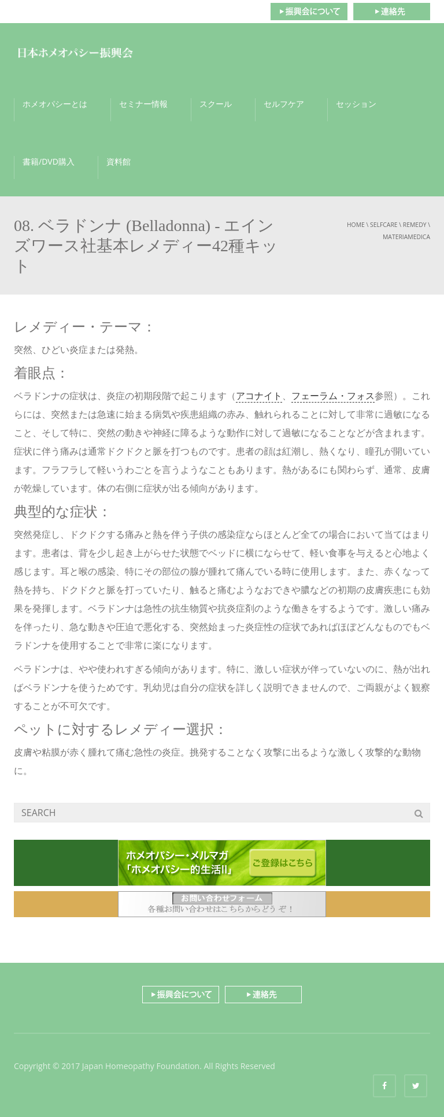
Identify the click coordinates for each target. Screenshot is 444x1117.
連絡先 (391, 11)
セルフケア (284, 103)
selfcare (384, 225)
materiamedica (406, 237)
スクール (215, 103)
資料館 (118, 161)
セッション (356, 103)
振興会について (308, 11)
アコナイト (259, 395)
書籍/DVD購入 (49, 161)
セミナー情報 (143, 103)
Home (356, 225)
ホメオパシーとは (55, 103)
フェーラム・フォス (333, 395)
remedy (415, 225)
